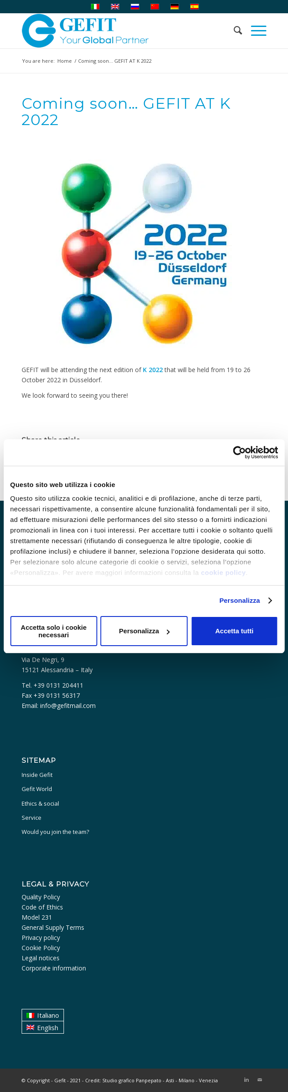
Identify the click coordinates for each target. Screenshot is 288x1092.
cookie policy (223, 572)
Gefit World (37, 789)
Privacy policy (41, 937)
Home (64, 60)
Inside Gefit (37, 775)
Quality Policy (41, 897)
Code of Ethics (42, 907)
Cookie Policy (41, 948)
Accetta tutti (234, 631)
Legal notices (41, 958)
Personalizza (239, 600)
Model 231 (37, 917)
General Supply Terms (53, 927)
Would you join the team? (55, 832)
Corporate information (54, 968)
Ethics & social (40, 803)
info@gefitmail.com (68, 705)
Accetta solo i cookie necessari (53, 631)
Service (31, 818)
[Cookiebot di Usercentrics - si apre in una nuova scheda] (239, 452)
